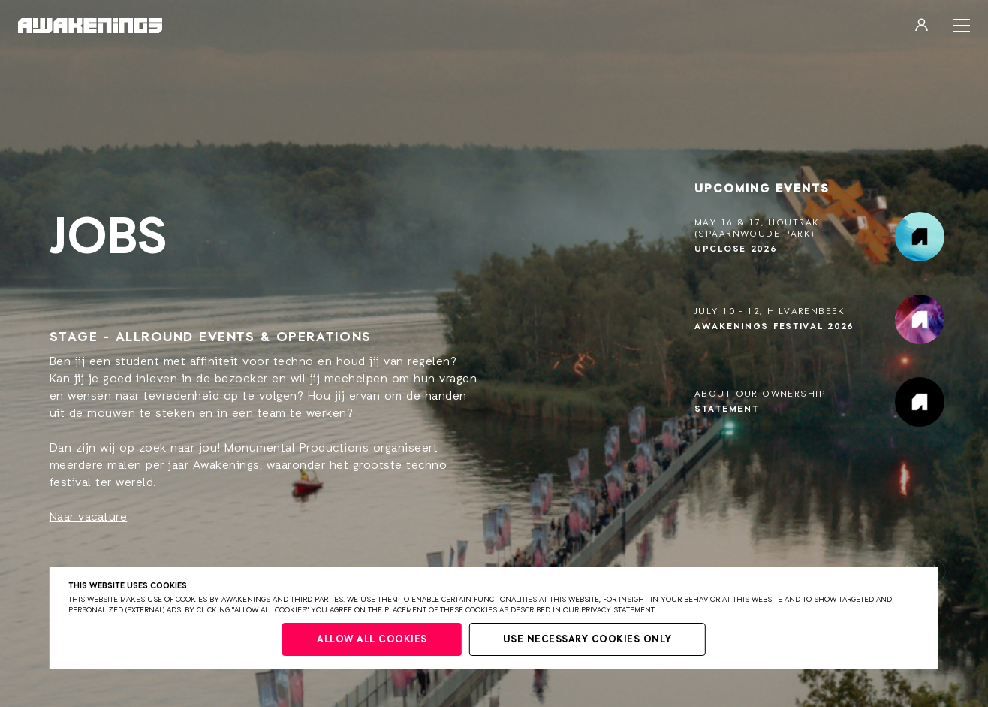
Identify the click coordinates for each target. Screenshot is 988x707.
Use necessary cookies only (587, 640)
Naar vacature (89, 518)
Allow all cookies (372, 640)
